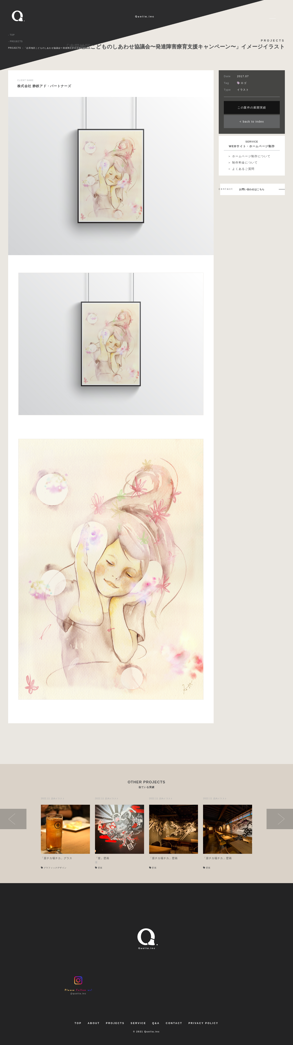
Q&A (156, 1023)
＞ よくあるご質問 (241, 168)
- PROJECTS (15, 41)
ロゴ (242, 83)
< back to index (252, 121)
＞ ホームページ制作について (249, 156)
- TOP (11, 35)
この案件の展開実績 (251, 107)
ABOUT (94, 1023)
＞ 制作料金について (243, 162)
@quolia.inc (78, 985)
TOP (78, 1023)
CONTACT (174, 1023)
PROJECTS (115, 1023)
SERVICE (138, 1023)
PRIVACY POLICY (203, 1023)
